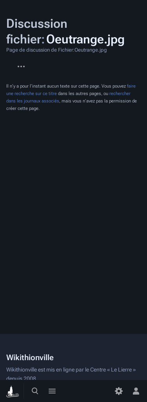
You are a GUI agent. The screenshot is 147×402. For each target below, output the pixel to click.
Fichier (6, 62)
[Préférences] (119, 391)
